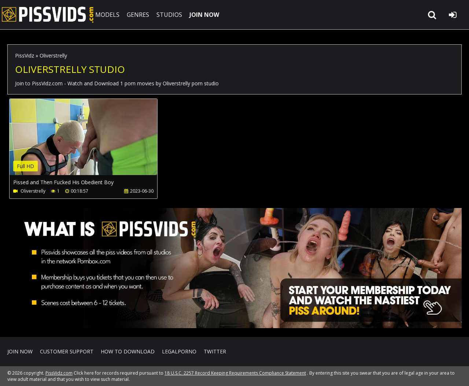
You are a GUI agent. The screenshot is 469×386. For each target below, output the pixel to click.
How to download (128, 351)
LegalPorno (179, 351)
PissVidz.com (47, 14)
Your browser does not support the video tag (86, 142)
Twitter (215, 351)
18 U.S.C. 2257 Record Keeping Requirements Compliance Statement (235, 373)
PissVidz (24, 55)
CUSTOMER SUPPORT (66, 351)
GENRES (138, 15)
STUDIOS (169, 15)
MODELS (107, 15)
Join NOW (20, 351)
